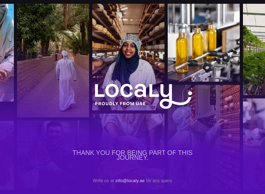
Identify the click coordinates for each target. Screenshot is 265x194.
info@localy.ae (130, 180)
